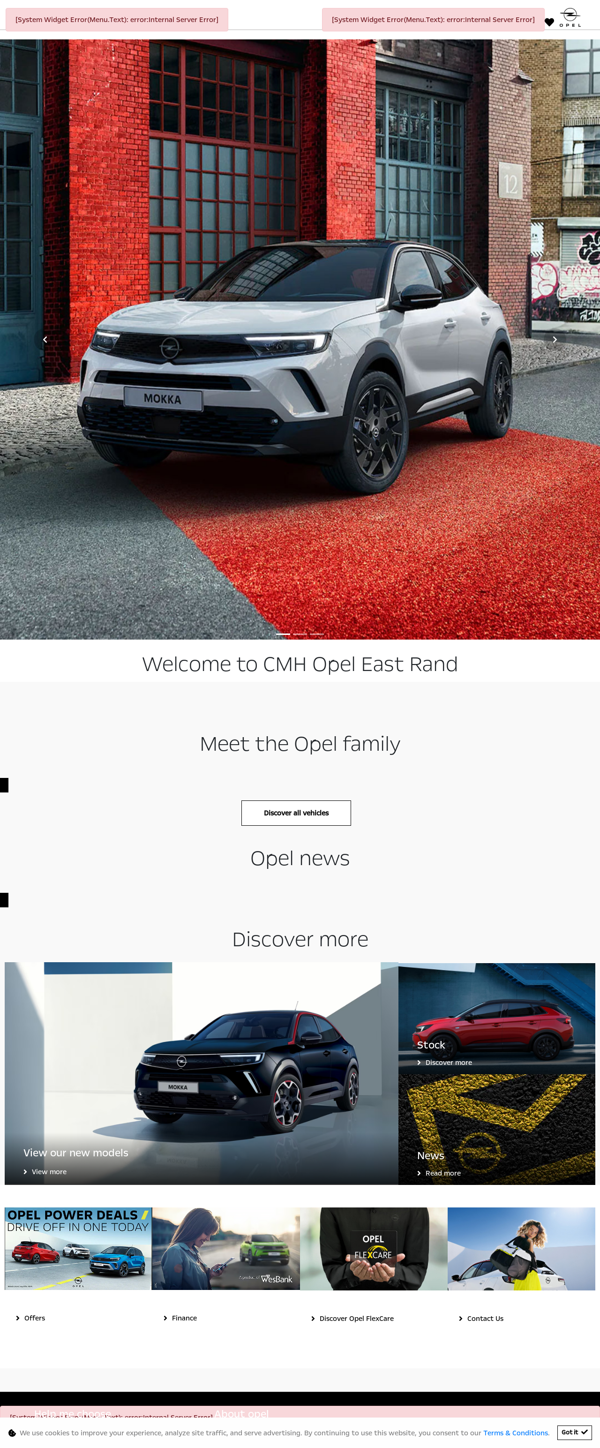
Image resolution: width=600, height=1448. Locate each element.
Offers (34, 973)
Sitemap (388, 1403)
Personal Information (197, 1403)
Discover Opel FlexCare (357, 973)
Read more (443, 827)
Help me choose (72, 1069)
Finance (184, 973)
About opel (241, 1069)
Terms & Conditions (293, 1403)
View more (49, 826)
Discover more (449, 717)
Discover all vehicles (296, 468)
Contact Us (485, 973)
